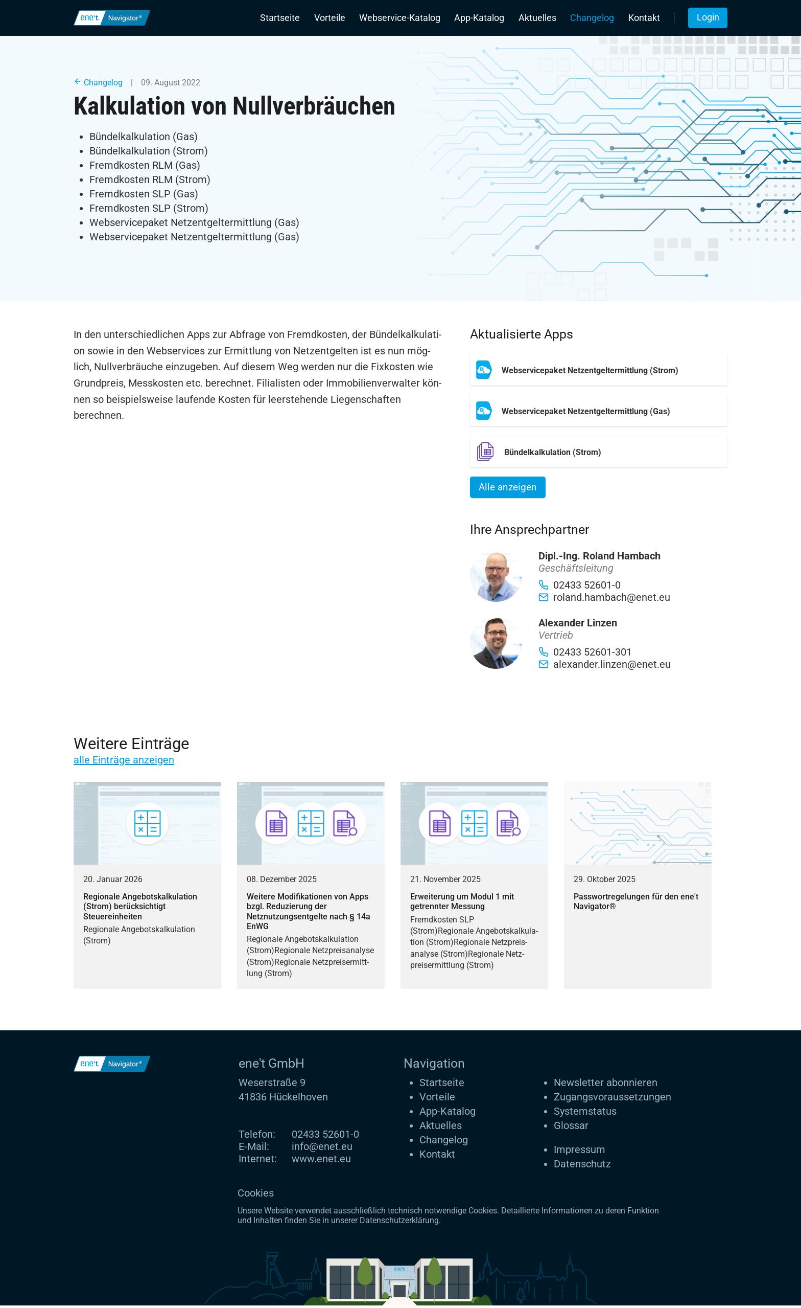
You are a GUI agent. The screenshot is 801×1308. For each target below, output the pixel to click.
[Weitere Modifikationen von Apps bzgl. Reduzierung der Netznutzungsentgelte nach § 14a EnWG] (311, 887)
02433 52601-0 (325, 1137)
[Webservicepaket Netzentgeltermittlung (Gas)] (598, 410)
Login (708, 17)
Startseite (280, 18)
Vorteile (329, 18)
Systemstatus (585, 1114)
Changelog (592, 18)
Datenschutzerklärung (399, 1223)
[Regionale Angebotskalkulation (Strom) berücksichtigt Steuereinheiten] (147, 887)
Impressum (579, 1152)
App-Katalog (479, 18)
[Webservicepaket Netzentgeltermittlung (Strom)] (598, 370)
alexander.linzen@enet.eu (604, 667)
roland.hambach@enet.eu (604, 600)
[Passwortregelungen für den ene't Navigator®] (638, 887)
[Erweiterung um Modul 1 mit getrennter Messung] (474, 887)
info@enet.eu (322, 1149)
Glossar (571, 1128)
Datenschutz (582, 1166)
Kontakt (644, 18)
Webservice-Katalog (399, 18)
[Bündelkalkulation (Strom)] (598, 451)
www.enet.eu (321, 1161)
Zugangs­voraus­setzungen (612, 1100)
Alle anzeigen (510, 488)
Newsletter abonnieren (605, 1085)
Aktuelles (537, 18)
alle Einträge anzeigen (124, 762)
